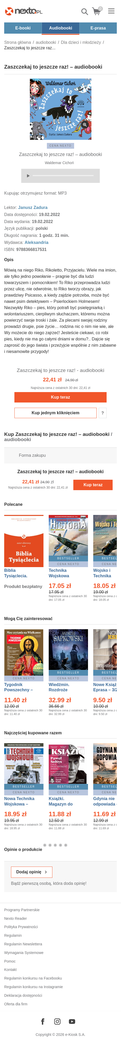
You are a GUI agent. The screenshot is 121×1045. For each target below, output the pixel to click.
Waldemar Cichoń (59, 163)
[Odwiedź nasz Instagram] (57, 1021)
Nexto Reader (15, 918)
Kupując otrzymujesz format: (30, 193)
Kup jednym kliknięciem (55, 413)
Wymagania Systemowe (23, 953)
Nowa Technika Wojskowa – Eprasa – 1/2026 (20, 804)
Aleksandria (36, 242)
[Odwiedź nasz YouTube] (72, 1021)
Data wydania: (18, 221)
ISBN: (10, 249)
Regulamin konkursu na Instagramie (33, 987)
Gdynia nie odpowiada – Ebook (106, 804)
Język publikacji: (20, 228)
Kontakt (10, 970)
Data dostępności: (21, 214)
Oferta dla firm (16, 1004)
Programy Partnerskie (22, 910)
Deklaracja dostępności (23, 995)
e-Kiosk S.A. (75, 1034)
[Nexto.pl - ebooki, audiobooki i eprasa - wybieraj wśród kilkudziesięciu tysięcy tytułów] (23, 11)
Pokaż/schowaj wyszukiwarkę (85, 12)
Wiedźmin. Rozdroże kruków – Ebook (65, 690)
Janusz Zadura (32, 207)
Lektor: (11, 207)
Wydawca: (14, 242)
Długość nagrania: (21, 235)
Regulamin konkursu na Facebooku (33, 978)
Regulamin (13, 935)
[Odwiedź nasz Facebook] (42, 1021)
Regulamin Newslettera (23, 944)
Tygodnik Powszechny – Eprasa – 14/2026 (21, 690)
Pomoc (10, 961)
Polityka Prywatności (21, 927)
